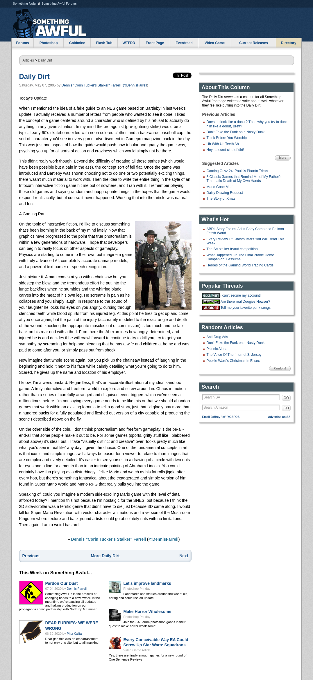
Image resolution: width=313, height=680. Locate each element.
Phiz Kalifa (74, 633)
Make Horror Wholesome (147, 611)
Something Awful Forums (59, 3)
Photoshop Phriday (137, 588)
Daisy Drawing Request (225, 193)
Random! (279, 368)
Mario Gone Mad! (220, 187)
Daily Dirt (45, 60)
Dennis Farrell (77, 588)
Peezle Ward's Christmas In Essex (233, 361)
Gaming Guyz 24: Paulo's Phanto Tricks (237, 171)
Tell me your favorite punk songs (246, 308)
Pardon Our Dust (61, 583)
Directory (288, 43)
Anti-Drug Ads (217, 337)
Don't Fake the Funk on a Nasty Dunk (236, 132)
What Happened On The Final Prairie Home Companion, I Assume (240, 257)
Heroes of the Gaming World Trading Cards (240, 265)
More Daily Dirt (105, 555)
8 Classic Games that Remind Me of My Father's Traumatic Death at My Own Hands (244, 179)
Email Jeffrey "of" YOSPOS (221, 417)
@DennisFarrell (135, 85)
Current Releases (253, 43)
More (282, 157)
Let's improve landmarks (147, 583)
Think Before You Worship (227, 138)
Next (183, 555)
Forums (22, 43)
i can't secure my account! (241, 295)
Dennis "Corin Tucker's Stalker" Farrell (91, 85)
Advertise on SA (279, 417)
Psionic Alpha (217, 349)
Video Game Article (137, 650)
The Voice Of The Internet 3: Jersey (234, 355)
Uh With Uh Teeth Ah (223, 144)
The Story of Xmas (221, 198)
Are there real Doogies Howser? (245, 302)
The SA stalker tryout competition (232, 249)
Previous (31, 555)
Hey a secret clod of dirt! (225, 150)
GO (286, 398)
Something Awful (25, 3)
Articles (28, 60)
